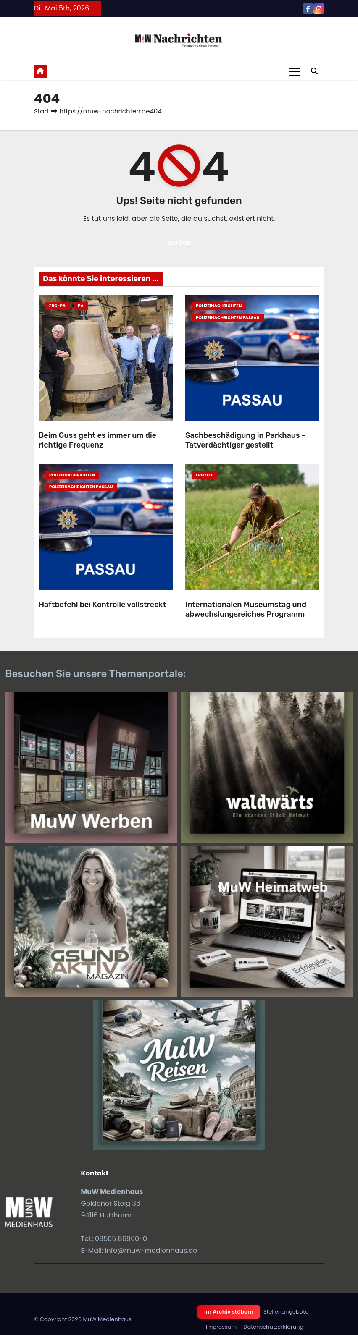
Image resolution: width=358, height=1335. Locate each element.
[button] (314, 71)
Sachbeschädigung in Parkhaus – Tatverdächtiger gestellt (245, 440)
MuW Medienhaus (107, 1319)
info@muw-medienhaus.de (151, 1250)
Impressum (221, 1327)
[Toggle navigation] (294, 71)
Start (41, 111)
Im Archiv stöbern (228, 1312)
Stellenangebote (285, 1312)
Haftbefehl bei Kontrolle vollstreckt (102, 604)
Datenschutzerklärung (273, 1327)
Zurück (179, 243)
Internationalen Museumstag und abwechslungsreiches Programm (245, 609)
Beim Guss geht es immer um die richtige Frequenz (97, 440)
